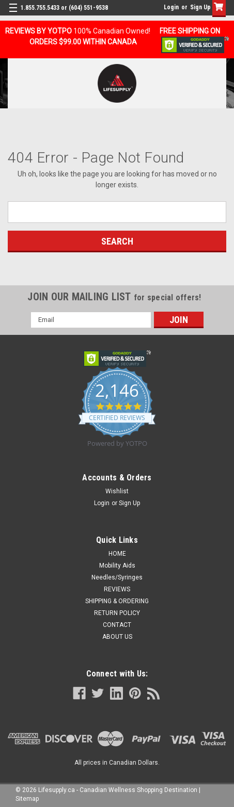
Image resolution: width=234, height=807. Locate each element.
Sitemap (27, 798)
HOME (117, 553)
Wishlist (117, 491)
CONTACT (117, 624)
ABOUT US (117, 636)
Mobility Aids (117, 565)
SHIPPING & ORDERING (117, 601)
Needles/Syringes (117, 577)
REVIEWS (117, 589)
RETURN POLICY (117, 613)
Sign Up (200, 7)
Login (171, 7)
